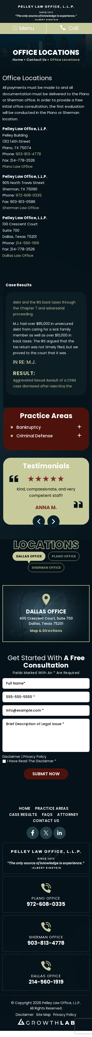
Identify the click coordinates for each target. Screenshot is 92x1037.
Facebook (32, 833)
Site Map (43, 1014)
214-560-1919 (27, 242)
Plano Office (64, 556)
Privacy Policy (34, 756)
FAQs (47, 814)
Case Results (23, 814)
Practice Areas (52, 808)
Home (18, 59)
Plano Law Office (17, 166)
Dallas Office (29, 556)
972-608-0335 (29, 195)
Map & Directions (46, 630)
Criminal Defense (34, 436)
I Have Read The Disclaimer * (31, 761)
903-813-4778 (28, 153)
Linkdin (59, 833)
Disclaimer (11, 756)
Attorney (67, 814)
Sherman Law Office (20, 207)
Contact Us (36, 59)
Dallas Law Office (17, 255)
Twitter (46, 833)
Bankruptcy (28, 427)
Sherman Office (46, 567)
